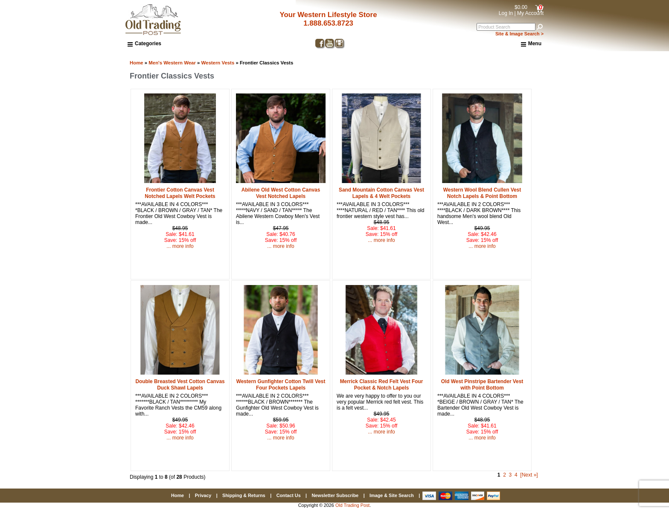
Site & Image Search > (519, 33)
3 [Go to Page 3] (510, 475)
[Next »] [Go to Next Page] (529, 475)
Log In (506, 13)
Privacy (203, 495)
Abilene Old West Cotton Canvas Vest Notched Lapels (280, 193)
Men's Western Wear (172, 62)
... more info (179, 246)
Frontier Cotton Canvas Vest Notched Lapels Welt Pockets (180, 193)
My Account (530, 13)
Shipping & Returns (243, 495)
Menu (531, 44)
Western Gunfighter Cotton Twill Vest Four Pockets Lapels (281, 384)
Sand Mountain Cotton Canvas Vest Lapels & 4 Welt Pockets (381, 193)
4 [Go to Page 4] (516, 475)
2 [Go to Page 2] (504, 475)
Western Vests (218, 62)
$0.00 (521, 7)
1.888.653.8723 (328, 23)
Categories (144, 44)
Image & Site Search (391, 495)
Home (136, 62)
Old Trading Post (352, 505)
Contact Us (288, 495)
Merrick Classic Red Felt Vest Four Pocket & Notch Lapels (381, 384)
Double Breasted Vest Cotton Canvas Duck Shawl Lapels (179, 384)
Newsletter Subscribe (334, 495)
